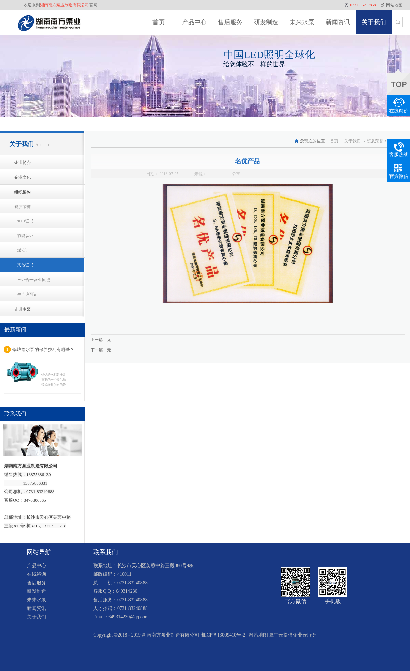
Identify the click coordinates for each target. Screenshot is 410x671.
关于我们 (352, 141)
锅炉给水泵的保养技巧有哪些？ (43, 349)
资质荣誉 (375, 141)
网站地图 (257, 635)
